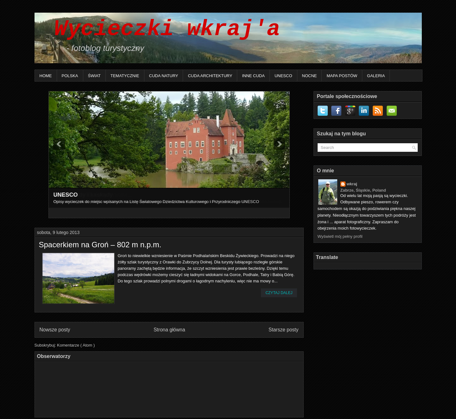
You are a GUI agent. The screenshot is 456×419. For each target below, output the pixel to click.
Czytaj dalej (278, 293)
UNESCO (283, 75)
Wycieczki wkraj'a (160, 29)
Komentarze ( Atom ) (76, 345)
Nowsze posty (55, 329)
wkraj (352, 184)
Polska (70, 75)
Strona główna (169, 329)
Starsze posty (283, 329)
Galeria (376, 75)
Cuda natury (163, 75)
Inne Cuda (253, 75)
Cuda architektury (210, 75)
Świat (94, 75)
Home (46, 75)
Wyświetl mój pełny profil (340, 236)
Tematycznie (125, 75)
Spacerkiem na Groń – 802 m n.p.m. (100, 245)
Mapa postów (341, 75)
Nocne (309, 75)
